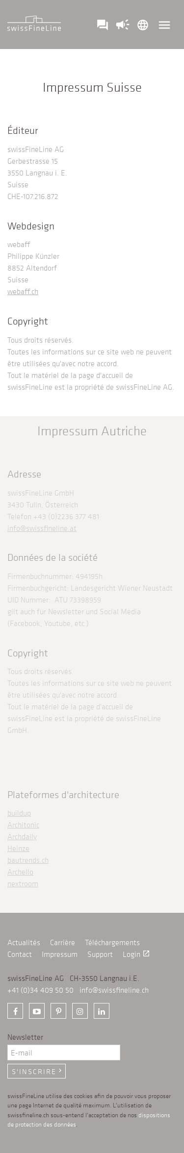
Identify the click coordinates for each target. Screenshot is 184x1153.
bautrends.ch (28, 860)
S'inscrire (38, 1071)
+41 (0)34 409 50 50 (40, 990)
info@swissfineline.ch (114, 990)
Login (136, 954)
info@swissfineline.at (42, 528)
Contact (19, 954)
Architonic (23, 824)
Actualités (23, 942)
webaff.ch (22, 291)
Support (100, 954)
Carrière (62, 942)
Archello (20, 872)
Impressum (60, 954)
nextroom (22, 883)
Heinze (18, 848)
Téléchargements (112, 942)
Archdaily (22, 836)
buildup (19, 813)
